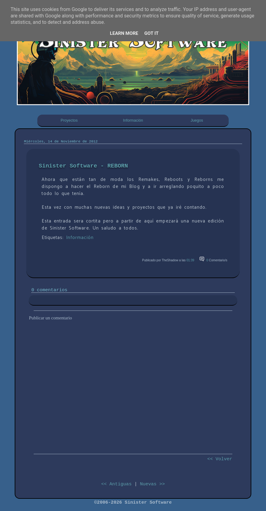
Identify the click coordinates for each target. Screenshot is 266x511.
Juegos (197, 120)
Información (133, 120)
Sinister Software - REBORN (83, 166)
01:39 (190, 260)
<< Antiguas (116, 484)
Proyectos (69, 120)
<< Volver (219, 459)
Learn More (124, 33)
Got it (151, 33)
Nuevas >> (152, 484)
